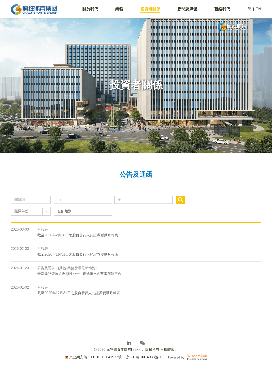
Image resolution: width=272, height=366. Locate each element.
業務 (119, 9)
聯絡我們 (222, 9)
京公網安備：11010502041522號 (93, 357)
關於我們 (90, 9)
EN (258, 9)
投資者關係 (150, 9)
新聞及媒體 (187, 9)
